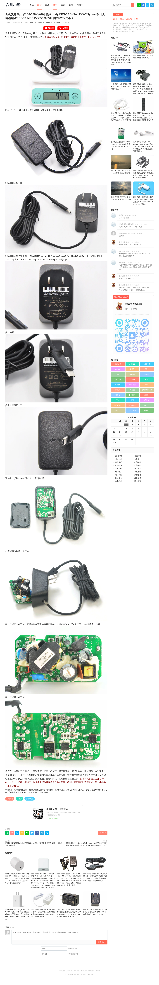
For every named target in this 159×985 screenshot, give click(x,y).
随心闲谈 (137, 481)
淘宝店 (98, 971)
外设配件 (118, 459)
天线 (117, 400)
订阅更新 (91, 971)
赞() (103, 833)
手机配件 (49, 22)
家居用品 (118, 462)
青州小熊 (49, 790)
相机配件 (137, 472)
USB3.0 (132, 374)
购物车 (79, 5)
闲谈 (31, 5)
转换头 (146, 400)
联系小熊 (84, 971)
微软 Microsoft (147, 390)
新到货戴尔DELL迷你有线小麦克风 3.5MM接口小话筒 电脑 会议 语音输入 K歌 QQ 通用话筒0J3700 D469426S (121, 53)
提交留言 (101, 942)
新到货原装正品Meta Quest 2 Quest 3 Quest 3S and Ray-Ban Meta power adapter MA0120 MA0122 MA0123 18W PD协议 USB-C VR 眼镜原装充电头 (17, 870)
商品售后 (76, 971)
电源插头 (132, 405)
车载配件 (118, 481)
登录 (71, 5)
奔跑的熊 (117, 364)
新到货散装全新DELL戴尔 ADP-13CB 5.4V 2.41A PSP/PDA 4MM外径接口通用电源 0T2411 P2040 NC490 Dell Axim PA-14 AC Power (143, 81)
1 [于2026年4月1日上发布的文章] (126, 425)
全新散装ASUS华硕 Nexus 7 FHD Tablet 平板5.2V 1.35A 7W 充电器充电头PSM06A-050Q (95, 903)
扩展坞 (117, 390)
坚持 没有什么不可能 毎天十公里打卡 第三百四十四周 (121, 191)
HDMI (147, 379)
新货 (39, 5)
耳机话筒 (137, 478)
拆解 (55, 5)
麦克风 (146, 395)
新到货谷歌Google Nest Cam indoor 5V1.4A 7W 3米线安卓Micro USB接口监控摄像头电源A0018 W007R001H (121, 110)
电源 (117, 374)
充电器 (132, 390)
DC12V (147, 405)
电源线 (132, 369)
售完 (63, 5)
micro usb (117, 405)
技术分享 (137, 469)
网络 (132, 400)
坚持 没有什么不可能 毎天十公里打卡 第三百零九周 (121, 164)
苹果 (147, 385)
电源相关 (57, 22)
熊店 (47, 5)
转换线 (146, 374)
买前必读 (69, 971)
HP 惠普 (132, 395)
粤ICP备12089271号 (86, 974)
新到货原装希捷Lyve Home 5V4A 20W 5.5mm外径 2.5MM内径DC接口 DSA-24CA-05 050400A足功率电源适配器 (43, 904)
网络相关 (118, 478)
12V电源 (132, 379)
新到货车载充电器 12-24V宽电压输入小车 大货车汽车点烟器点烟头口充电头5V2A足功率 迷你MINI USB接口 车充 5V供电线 (95, 869)
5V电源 (19, 799)
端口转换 (147, 364)
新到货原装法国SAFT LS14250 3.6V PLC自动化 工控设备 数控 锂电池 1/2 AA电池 (121, 138)
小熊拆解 (33, 22)
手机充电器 (29, 799)
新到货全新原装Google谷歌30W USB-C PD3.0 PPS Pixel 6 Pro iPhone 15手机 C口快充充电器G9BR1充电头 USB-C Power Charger (17, 905)
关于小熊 (62, 971)
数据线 (117, 410)
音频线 (117, 395)
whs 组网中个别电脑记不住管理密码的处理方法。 (143, 49)
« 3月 (115, 443)
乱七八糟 (117, 379)
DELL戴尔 (132, 410)
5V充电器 (10, 799)
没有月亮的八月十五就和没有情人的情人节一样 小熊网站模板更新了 (121, 79)
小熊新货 (41, 22)
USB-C (117, 369)
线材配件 (137, 475)
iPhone (147, 410)
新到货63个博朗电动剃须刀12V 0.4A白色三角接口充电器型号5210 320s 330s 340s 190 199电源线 (143, 193)
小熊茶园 (137, 465)
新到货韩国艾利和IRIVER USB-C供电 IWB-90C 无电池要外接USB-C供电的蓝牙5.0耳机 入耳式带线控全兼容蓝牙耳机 (143, 139)
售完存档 (137, 456)
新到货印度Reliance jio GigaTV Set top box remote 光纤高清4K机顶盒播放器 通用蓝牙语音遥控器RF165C (143, 109)
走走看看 (132, 364)
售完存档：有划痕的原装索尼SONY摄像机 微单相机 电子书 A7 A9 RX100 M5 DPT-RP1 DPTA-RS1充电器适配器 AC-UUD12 (69, 904)
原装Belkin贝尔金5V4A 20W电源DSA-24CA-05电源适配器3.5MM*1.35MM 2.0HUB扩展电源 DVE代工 (143, 167)
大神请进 (137, 459)
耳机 (147, 369)
